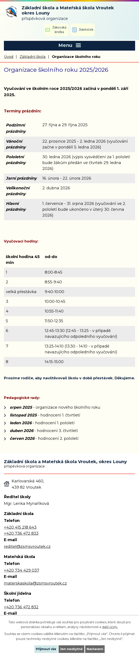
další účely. (110, 627)
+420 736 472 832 (21, 607)
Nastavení (95, 649)
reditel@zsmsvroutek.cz (27, 546)
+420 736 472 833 (21, 533)
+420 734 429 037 (21, 570)
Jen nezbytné (71, 649)
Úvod (8, 56)
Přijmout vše (46, 649)
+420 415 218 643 (20, 527)
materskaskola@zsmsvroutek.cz (35, 583)
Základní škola (33, 56)
